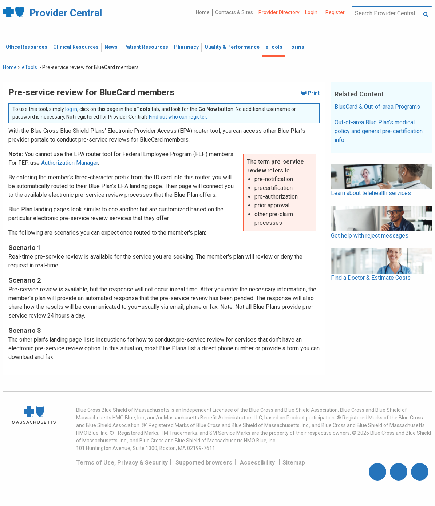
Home (203, 12)
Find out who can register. (178, 117)
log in (71, 109)
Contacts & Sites (234, 12)
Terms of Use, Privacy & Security (122, 462)
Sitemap (293, 462)
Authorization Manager (69, 162)
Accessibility (257, 462)
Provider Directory (279, 12)
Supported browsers (203, 462)
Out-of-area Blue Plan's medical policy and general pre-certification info (379, 131)
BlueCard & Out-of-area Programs (377, 106)
